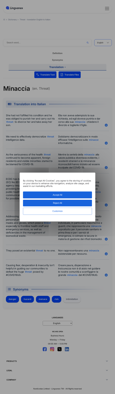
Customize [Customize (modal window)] (57, 211)
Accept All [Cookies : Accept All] (57, 195)
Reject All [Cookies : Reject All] (57, 203)
